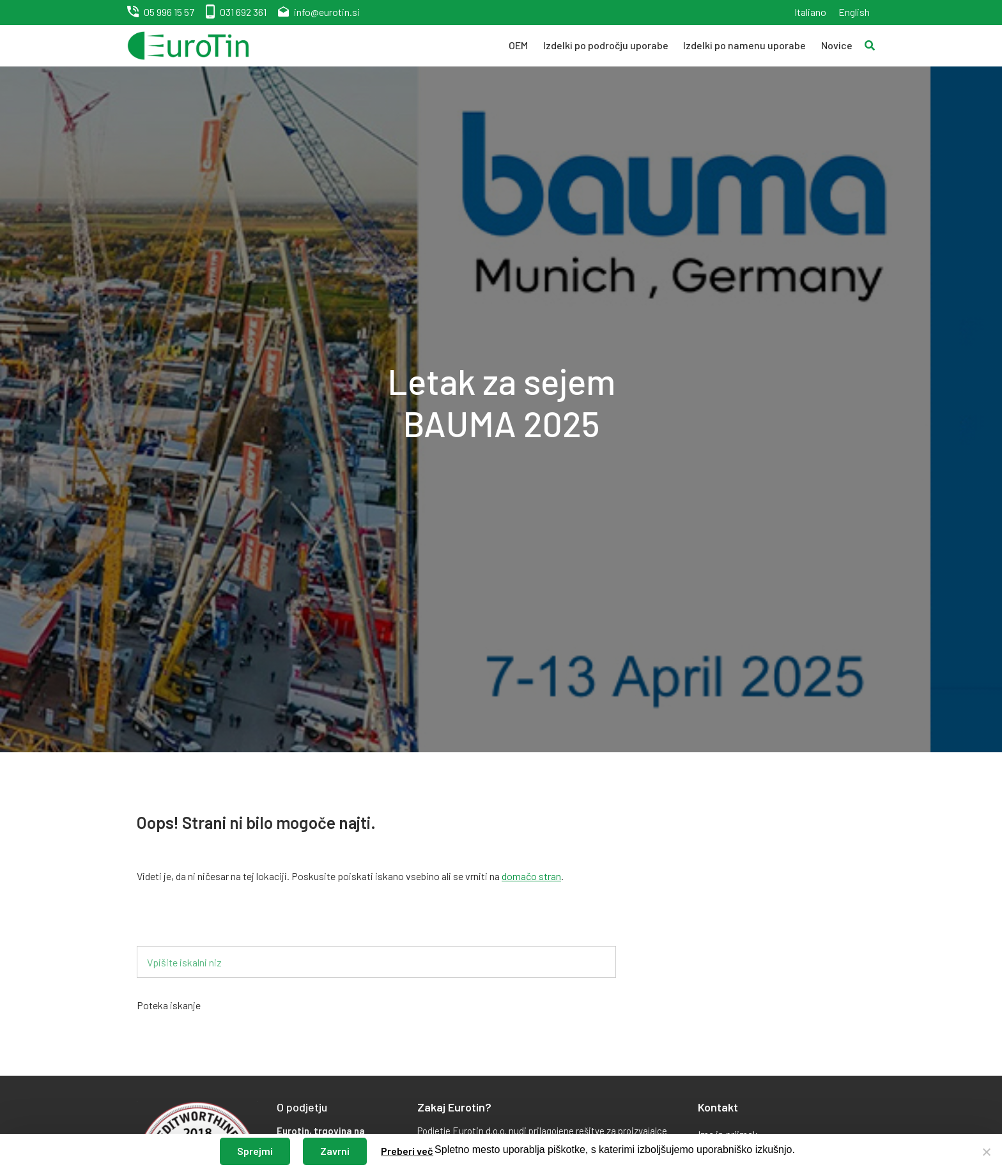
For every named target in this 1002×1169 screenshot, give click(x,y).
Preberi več (407, 1151)
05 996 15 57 (169, 12)
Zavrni (335, 1151)
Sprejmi (255, 1151)
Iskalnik (173, 925)
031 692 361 (243, 12)
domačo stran (531, 876)
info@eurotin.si (327, 12)
